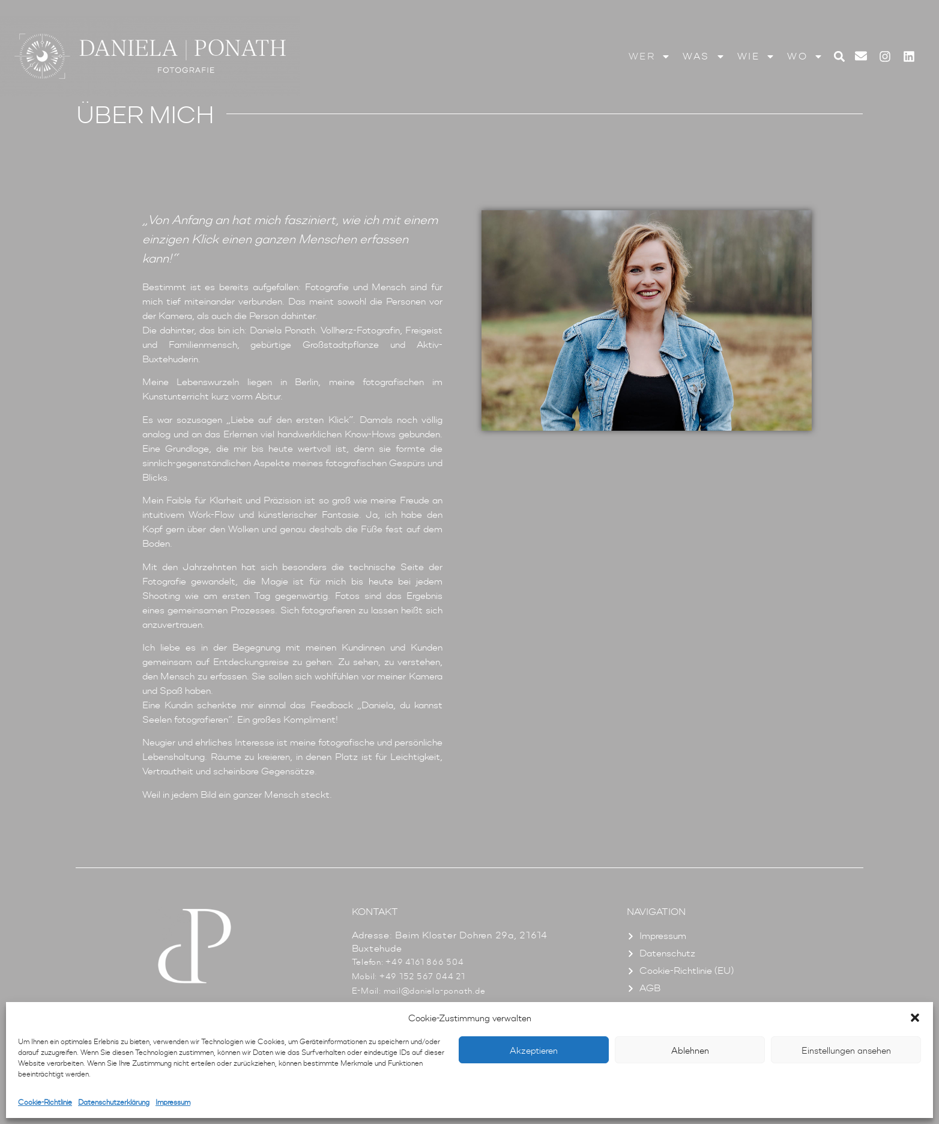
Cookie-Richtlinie (45, 1102)
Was (704, 56)
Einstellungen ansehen (846, 1050)
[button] (915, 1018)
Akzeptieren (534, 1050)
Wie (756, 56)
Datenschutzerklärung (113, 1102)
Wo (805, 56)
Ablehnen (690, 1050)
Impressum (172, 1102)
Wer (650, 56)
